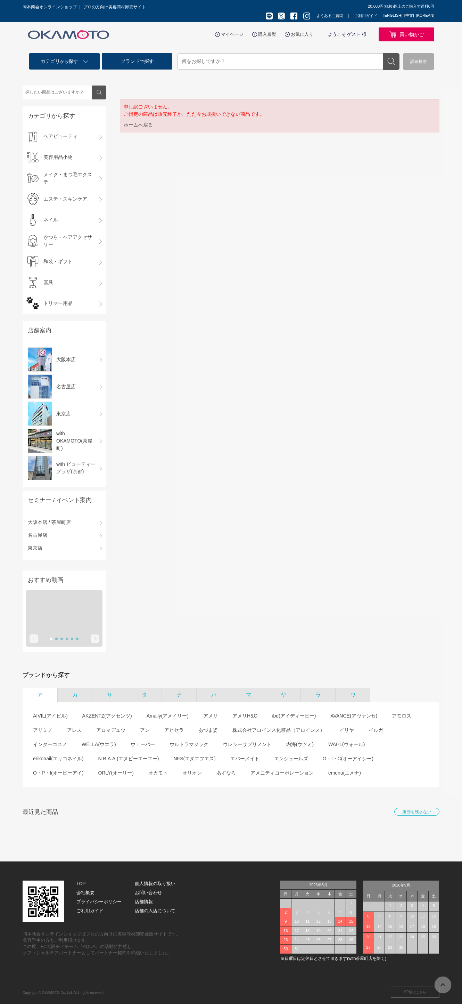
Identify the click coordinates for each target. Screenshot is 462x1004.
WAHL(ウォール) (346, 744)
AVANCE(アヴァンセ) (353, 716)
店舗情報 (144, 901)
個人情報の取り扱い (155, 883)
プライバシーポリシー (99, 901)
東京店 (35, 548)
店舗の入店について (155, 910)
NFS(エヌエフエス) (194, 758)
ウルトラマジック (189, 744)
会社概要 (85, 892)
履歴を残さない (416, 811)
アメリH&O (244, 716)
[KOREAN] (425, 15)
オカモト (158, 773)
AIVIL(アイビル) (50, 716)
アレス (74, 730)
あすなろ (226, 773)
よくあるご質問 (329, 16)
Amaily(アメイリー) (168, 716)
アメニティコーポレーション (282, 773)
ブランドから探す (46, 675)
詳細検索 (418, 61)
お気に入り (302, 34)
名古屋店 (37, 535)
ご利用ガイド (365, 16)
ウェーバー (143, 744)
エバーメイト (244, 758)
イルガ (376, 730)
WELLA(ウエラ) (99, 744)
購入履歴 (267, 34)
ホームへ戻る (138, 125)
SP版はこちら (415, 992)
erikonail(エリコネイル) (58, 758)
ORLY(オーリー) (115, 773)
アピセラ (174, 730)
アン (145, 730)
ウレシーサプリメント (247, 744)
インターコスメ (50, 744)
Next (95, 638)
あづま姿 (208, 730)
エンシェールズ (291, 758)
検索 (391, 61)
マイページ (232, 34)
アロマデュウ (110, 730)
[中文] (409, 15)
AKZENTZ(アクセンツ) (107, 716)
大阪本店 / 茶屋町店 (49, 522)
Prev (34, 638)
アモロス (401, 716)
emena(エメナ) (344, 773)
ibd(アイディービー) (294, 716)
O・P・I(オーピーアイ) (58, 773)
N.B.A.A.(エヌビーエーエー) (128, 758)
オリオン (192, 773)
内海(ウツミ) (300, 744)
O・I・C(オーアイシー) (348, 758)
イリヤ (346, 730)
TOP (81, 883)
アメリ (210, 716)
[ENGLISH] (392, 15)
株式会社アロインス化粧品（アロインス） (278, 730)
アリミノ (42, 730)
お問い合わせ (148, 892)
